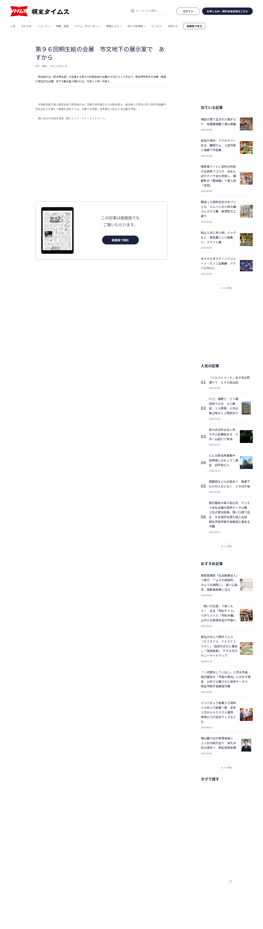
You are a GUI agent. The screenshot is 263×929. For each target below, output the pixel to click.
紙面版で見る (194, 26)
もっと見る (226, 287)
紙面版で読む (120, 240)
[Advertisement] (101, 161)
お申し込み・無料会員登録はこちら (227, 11)
